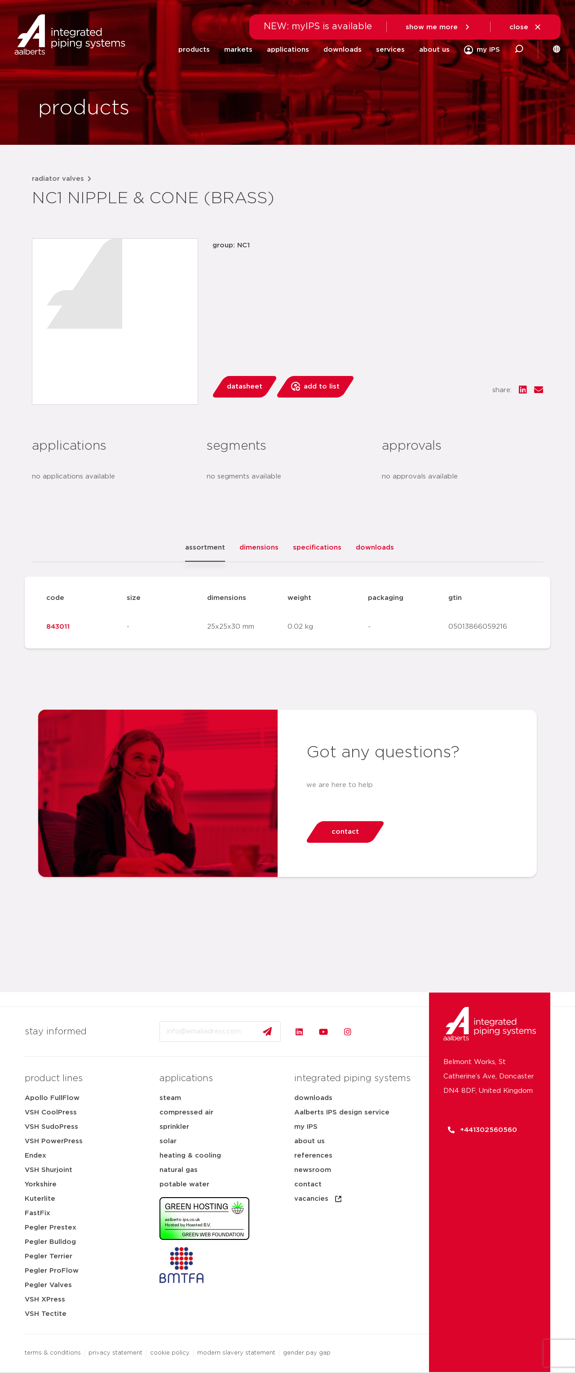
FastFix (37, 1213)
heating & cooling (190, 1155)
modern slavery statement (236, 1353)
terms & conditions (53, 1353)
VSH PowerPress (54, 1141)
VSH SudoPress (51, 1126)
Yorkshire (41, 1184)
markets (238, 49)
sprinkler (174, 1126)
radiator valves (58, 178)
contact (308, 1184)
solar (168, 1141)
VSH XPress (45, 1299)
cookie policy (170, 1353)
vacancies (318, 1198)
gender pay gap (307, 1353)
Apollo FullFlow (52, 1098)
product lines (54, 1078)
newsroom (312, 1170)
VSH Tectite (45, 1313)
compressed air (186, 1112)
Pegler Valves (48, 1285)
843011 (58, 626)
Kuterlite (40, 1198)
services (390, 49)
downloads (342, 49)
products (194, 49)
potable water (184, 1184)
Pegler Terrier (48, 1256)
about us (434, 49)
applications (288, 49)
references (313, 1155)
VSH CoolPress (51, 1112)
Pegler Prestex (50, 1227)
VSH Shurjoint (48, 1170)
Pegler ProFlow (52, 1270)
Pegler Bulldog (50, 1242)
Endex (35, 1155)
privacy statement (115, 1353)
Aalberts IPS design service (341, 1112)
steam (170, 1098)
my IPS (306, 1126)
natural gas (178, 1170)
